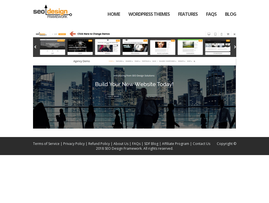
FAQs (211, 14)
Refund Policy (99, 143)
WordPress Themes (149, 14)
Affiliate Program (176, 143)
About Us (120, 143)
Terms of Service (46, 143)
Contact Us (201, 143)
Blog (230, 14)
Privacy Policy (74, 143)
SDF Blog (151, 143)
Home (114, 14)
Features (188, 14)
